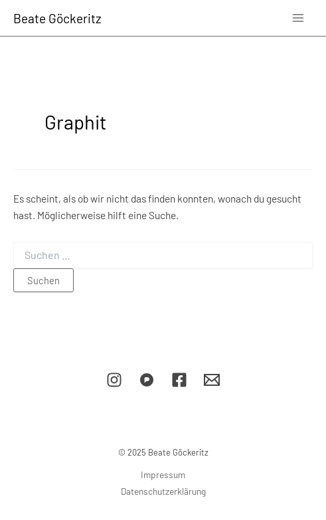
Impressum (163, 474)
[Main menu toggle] (298, 17)
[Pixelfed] (147, 380)
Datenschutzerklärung (163, 491)
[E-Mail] (212, 380)
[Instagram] (114, 380)
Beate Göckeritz (57, 18)
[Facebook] (179, 380)
